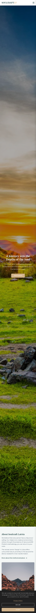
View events (18, 275)
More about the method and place (14, 558)
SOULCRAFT (9, 2)
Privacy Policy (18, 600)
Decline (18, 604)
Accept (18, 609)
